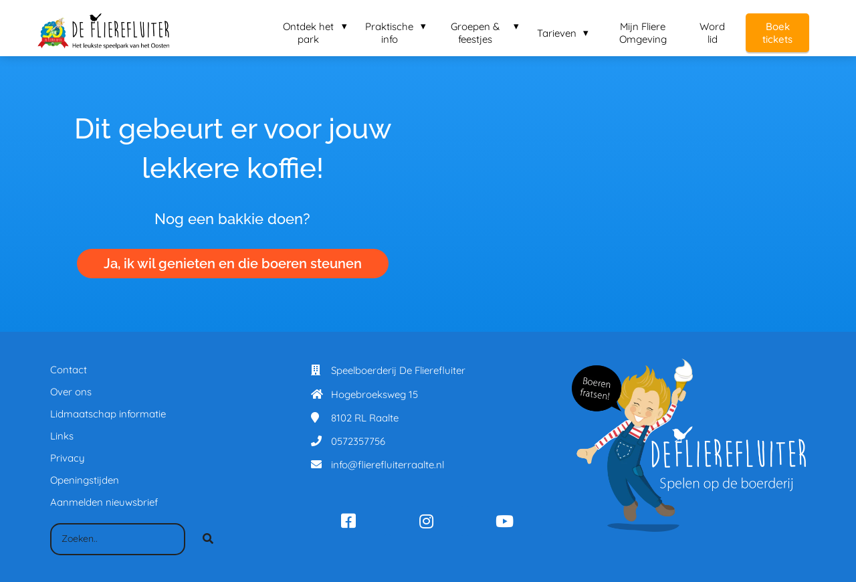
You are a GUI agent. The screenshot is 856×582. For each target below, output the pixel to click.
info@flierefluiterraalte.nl (387, 464)
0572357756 (358, 441)
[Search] (208, 539)
